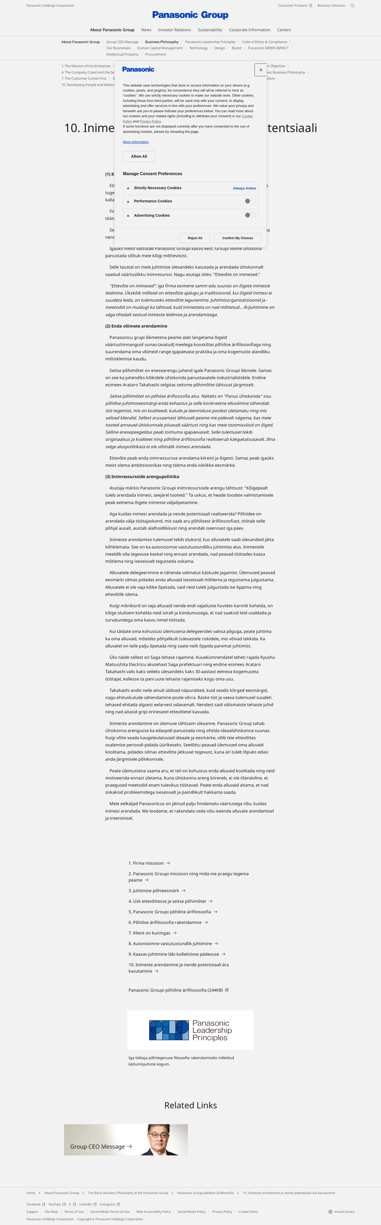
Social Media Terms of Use (110, 1211)
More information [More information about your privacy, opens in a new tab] (136, 142)
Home (30, 1193)
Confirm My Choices (237, 238)
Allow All (139, 156)
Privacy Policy (222, 1211)
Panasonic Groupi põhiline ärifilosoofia (205, 1193)
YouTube (57, 1204)
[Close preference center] (261, 70)
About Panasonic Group (80, 41)
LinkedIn (88, 1204)
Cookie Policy (248, 1211)
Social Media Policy (192, 1211)
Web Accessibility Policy (153, 1211)
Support (32, 1211)
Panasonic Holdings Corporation (50, 5)
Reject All (195, 238)
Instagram (110, 1204)
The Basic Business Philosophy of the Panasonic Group (128, 1193)
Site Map (51, 1211)
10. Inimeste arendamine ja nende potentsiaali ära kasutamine (289, 1193)
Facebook (35, 1204)
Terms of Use (74, 1211)
